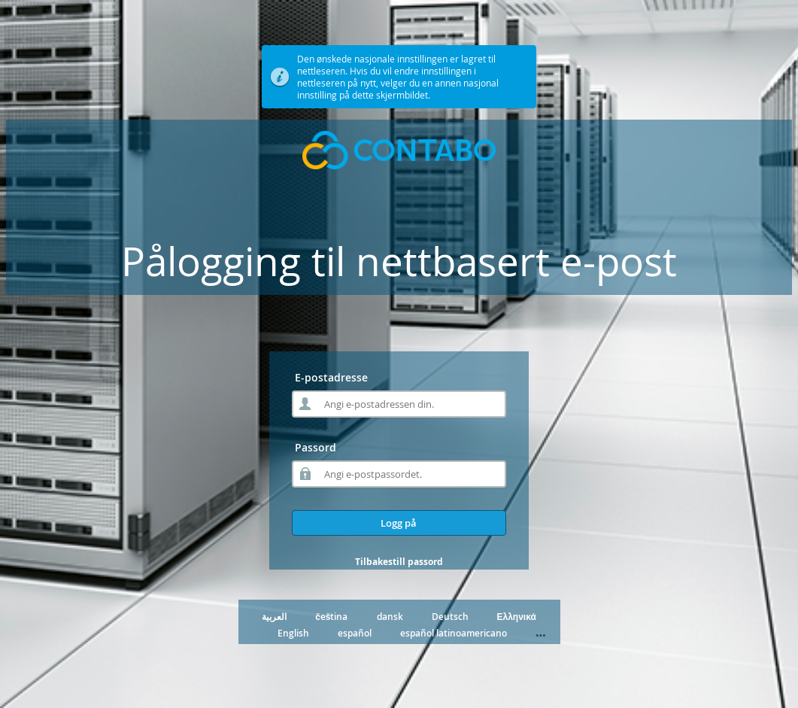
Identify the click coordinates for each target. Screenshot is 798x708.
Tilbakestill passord (399, 561)
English (293, 633)
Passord (315, 447)
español (355, 633)
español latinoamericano (453, 633)
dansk (390, 616)
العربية (274, 616)
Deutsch (450, 616)
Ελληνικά (516, 616)
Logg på (399, 523)
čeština (331, 616)
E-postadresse (331, 377)
